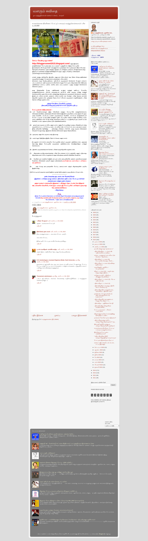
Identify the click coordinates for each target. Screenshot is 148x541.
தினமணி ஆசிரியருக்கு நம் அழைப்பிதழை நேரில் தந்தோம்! (104, 325)
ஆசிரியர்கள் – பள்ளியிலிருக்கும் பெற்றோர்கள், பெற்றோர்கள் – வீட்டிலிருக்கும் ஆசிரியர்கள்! (67, 519)
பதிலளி (39, 226)
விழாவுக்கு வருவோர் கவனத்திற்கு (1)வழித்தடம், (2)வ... (104, 314)
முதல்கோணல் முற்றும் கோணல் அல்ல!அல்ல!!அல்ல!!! (56, 510)
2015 (94, 239)
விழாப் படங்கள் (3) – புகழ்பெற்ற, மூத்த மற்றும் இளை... (104, 272)
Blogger (101, 534)
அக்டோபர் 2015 (99, 246)
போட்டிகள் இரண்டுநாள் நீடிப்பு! (103, 340)
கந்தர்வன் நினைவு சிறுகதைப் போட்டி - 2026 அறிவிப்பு (56, 462)
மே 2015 (97, 357)
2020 (94, 227)
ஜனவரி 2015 (98, 367)
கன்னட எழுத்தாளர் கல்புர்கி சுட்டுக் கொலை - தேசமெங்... (104, 256)
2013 (94, 372)
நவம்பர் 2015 (98, 244)
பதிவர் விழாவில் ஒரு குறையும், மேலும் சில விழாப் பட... (103, 300)
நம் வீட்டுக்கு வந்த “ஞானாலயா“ (103, 249)
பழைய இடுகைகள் (79, 315)
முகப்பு (57, 315)
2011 (94, 377)
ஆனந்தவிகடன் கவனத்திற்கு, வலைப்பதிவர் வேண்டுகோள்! (107, 138)
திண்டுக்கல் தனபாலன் (43, 231)
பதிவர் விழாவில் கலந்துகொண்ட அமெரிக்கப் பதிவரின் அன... (104, 290)
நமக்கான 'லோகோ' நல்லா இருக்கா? (105, 318)
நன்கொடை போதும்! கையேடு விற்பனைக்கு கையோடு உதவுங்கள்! (103, 295)
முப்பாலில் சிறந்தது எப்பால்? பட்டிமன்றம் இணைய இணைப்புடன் (106, 111)
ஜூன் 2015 (98, 355)
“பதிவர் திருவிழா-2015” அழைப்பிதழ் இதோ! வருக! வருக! (105, 337)
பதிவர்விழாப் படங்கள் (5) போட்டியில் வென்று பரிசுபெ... (104, 260)
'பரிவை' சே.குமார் (42, 221)
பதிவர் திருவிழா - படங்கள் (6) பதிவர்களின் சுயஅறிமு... (103, 252)
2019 (94, 229)
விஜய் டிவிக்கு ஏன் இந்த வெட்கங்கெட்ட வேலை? (106, 194)
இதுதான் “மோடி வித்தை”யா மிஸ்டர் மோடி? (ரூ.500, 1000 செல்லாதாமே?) (62, 500)
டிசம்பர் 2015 (98, 242)
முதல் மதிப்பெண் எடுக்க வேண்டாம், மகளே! (106, 81)
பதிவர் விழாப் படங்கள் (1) (102, 283)
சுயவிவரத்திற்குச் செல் (97, 46)
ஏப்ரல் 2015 (98, 360)
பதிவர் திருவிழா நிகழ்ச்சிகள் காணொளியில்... (102, 306)
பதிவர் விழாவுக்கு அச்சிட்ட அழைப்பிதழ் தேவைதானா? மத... (105, 321)
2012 (94, 375)
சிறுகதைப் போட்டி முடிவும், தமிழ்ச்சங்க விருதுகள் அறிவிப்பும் (58, 491)
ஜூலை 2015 (98, 352)
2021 (94, 224)
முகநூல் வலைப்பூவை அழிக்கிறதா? (105, 167)
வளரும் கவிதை (45, 11)
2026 (94, 212)
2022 (94, 222)
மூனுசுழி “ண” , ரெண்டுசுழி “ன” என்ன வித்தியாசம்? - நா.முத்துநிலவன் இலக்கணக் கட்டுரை (107, 96)
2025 (94, 215)
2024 (94, 217)
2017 (94, 234)
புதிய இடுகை (37, 315)
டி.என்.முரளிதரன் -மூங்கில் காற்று (47, 249)
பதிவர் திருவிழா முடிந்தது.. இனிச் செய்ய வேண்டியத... (104, 286)
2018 (94, 232)
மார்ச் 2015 (97, 362)
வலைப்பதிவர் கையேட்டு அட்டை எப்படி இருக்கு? (104, 343)
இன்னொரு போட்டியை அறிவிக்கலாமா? (101, 333)
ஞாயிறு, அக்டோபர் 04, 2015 (61, 276)
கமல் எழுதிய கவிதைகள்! (106, 123)
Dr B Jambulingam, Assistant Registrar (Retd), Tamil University (56, 260)
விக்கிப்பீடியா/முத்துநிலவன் (99, 48)
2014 (94, 370)
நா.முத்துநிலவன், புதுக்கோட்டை (102, 33)
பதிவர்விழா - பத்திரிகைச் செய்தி (103, 303)
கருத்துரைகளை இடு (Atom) (50, 319)
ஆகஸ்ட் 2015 (98, 350)
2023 (94, 219)
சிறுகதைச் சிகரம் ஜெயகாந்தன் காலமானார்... (107, 153)
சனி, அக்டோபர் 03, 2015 (55, 221)
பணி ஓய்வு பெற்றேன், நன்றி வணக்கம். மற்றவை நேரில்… (106, 68)
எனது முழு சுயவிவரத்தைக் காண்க (101, 41)
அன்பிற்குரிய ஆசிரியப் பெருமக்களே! (101, 268)
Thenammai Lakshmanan (44, 276)
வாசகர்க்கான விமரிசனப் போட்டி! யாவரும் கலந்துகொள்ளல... (104, 329)
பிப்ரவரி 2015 (98, 364)
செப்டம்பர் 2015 (99, 347)
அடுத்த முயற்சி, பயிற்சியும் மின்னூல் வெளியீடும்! (102, 276)
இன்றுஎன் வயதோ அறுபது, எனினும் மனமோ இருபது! (56, 472)
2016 (94, 237)
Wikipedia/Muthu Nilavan (98, 50)
